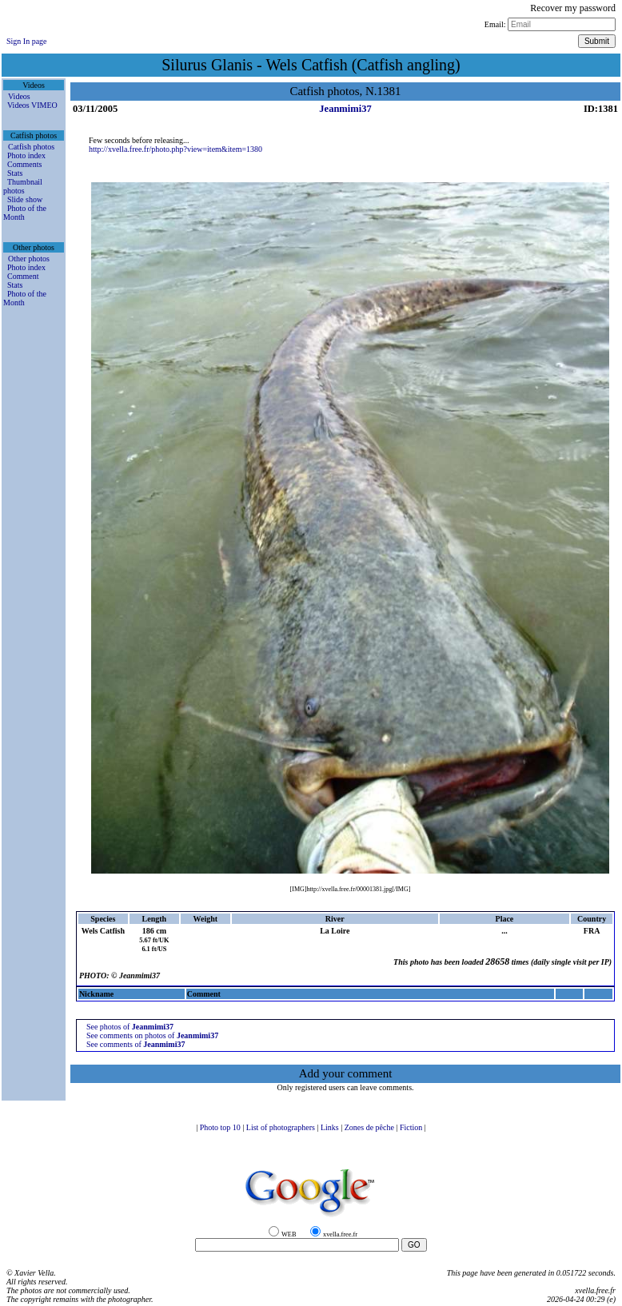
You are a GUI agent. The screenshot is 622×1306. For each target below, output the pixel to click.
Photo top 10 (221, 1127)
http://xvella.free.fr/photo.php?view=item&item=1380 (175, 149)
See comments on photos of (152, 1035)
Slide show (24, 199)
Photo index (26, 155)
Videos (19, 96)
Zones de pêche (371, 1127)
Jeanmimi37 (345, 108)
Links (331, 1127)
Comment (22, 276)
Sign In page (26, 41)
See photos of (129, 1026)
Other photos (29, 258)
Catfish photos (31, 146)
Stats (14, 173)
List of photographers (281, 1127)
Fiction (412, 1127)
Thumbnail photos (22, 186)
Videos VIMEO (32, 105)
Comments (24, 164)
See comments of (135, 1044)
